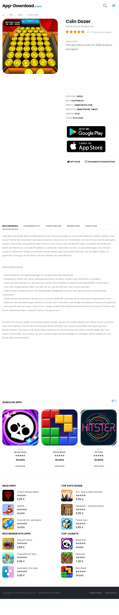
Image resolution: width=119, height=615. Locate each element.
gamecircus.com (84, 107)
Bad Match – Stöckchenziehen (91, 528)
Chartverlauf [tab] (55, 233)
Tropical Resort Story (27, 576)
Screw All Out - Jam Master (30, 542)
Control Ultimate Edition (29, 514)
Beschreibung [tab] (10, 233)
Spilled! (20, 528)
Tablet (95, 111)
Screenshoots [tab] (32, 233)
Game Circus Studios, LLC (80, 28)
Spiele (20, 16)
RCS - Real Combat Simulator (90, 514)
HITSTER (98, 474)
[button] (107, 7)
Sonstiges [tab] (94, 233)
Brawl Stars (20, 474)
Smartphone (84, 111)
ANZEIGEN (20, 489)
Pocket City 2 (82, 542)
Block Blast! (59, 474)
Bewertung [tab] (75, 233)
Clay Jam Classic (25, 562)
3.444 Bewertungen (102, 34)
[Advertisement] (91, 74)
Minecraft (80, 576)
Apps (11, 16)
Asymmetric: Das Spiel (28, 590)
